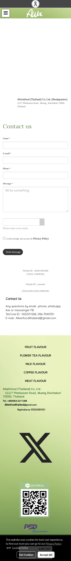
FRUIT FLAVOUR (35, 347)
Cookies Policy (20, 547)
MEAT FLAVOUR (35, 381)
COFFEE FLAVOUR (36, 372)
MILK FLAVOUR (35, 364)
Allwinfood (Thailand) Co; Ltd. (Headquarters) (42, 99)
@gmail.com (20, 404)
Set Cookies (26, 554)
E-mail (7, 153)
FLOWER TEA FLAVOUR (35, 355)
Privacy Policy (41, 238)
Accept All (46, 554)
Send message (13, 252)
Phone (7, 168)
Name (6, 138)
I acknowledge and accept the (26, 238)
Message (8, 183)
